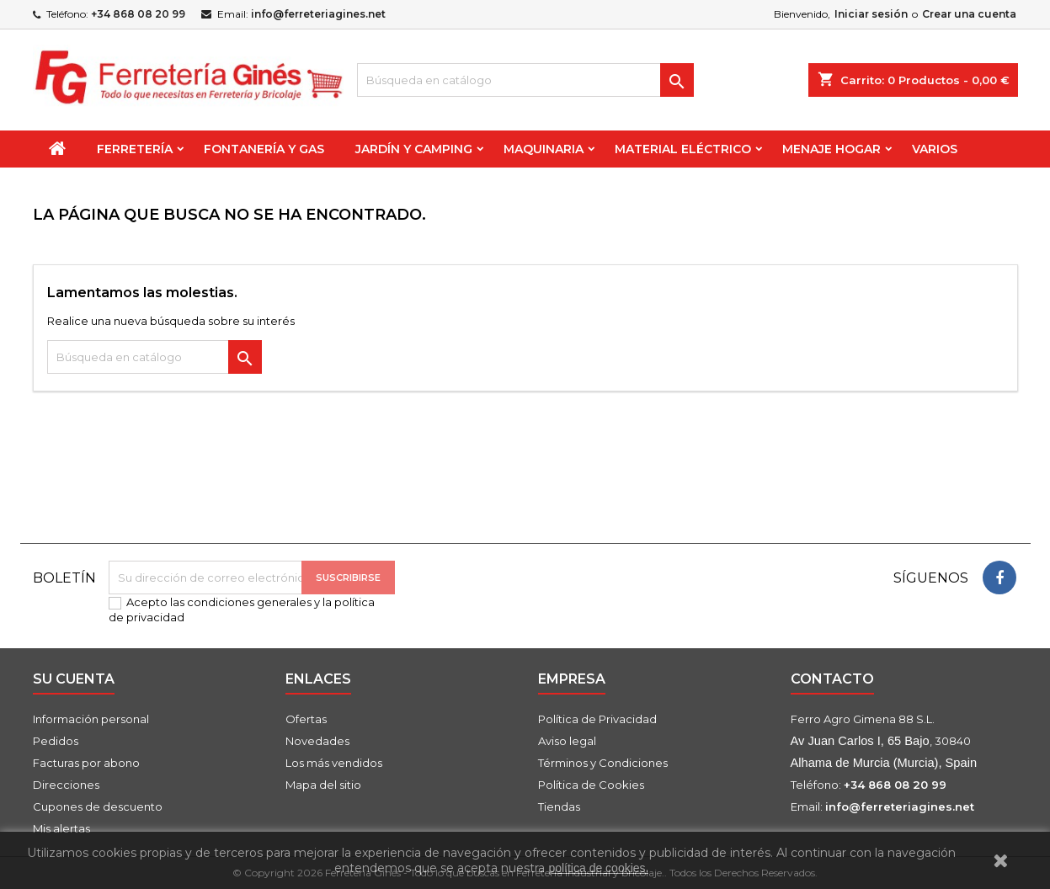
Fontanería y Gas (264, 149)
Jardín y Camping (413, 149)
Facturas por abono (86, 762)
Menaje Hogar (831, 149)
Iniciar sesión (871, 14)
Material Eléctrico (683, 149)
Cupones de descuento (98, 806)
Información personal (91, 719)
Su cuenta (74, 679)
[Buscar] (525, 80)
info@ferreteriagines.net (318, 14)
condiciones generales (249, 602)
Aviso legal (567, 741)
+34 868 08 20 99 (138, 14)
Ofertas (306, 719)
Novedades (317, 741)
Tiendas (559, 806)
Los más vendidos (333, 762)
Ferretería (135, 149)
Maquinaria (544, 149)
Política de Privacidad (597, 719)
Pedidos (55, 741)
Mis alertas (61, 828)
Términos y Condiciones (603, 762)
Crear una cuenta (969, 14)
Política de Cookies (591, 784)
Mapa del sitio (323, 784)
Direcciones (66, 784)
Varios (934, 149)
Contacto (832, 679)
